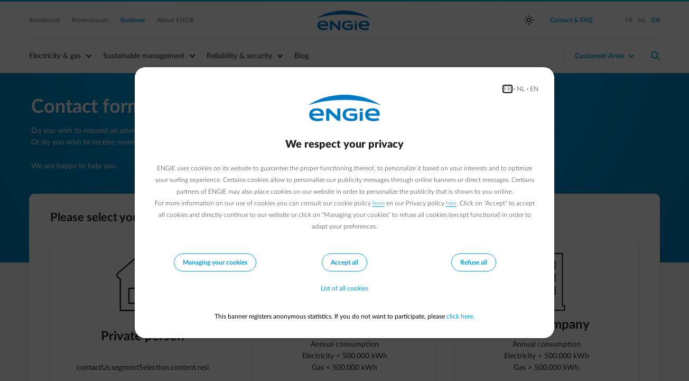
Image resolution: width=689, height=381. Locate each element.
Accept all (344, 262)
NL (521, 89)
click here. (460, 316)
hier (451, 203)
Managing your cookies (215, 262)
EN (534, 89)
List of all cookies (344, 289)
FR (507, 89)
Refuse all (473, 262)
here (379, 203)
